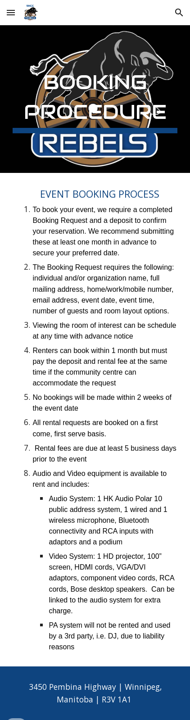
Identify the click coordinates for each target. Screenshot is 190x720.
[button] (11, 12)
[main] (95, 99)
